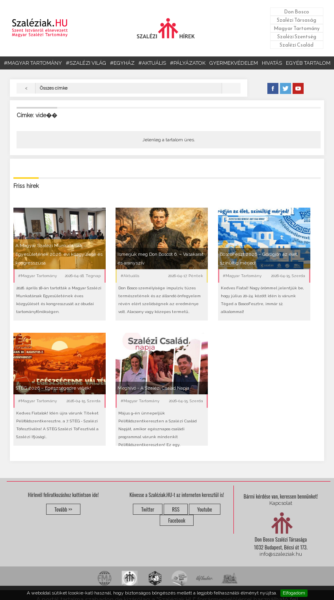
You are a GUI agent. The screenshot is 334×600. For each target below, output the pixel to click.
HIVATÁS (272, 63)
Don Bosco (296, 11)
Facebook (176, 520)
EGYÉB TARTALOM (308, 63)
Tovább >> (63, 509)
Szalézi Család (296, 45)
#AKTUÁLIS (152, 63)
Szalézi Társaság (296, 20)
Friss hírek (26, 186)
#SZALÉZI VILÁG (86, 63)
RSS (175, 509)
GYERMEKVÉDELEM (233, 63)
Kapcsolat (280, 503)
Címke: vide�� (37, 115)
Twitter (147, 509)
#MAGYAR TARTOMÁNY (33, 63)
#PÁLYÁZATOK (187, 63)
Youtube (204, 509)
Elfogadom (294, 593)
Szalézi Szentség (296, 36)
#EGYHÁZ (122, 63)
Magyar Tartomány (297, 28)
